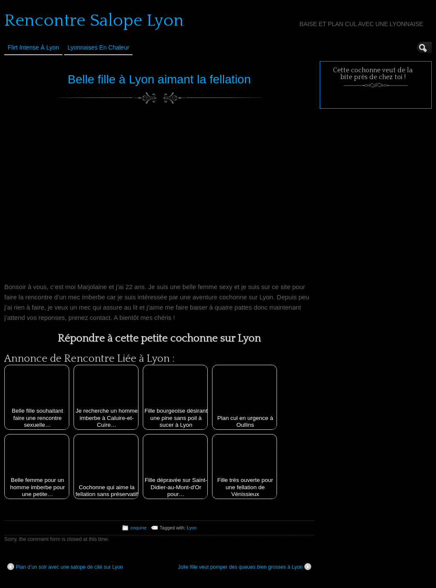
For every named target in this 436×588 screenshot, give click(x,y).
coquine (138, 527)
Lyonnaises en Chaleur (98, 47)
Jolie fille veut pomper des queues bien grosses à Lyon (244, 566)
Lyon (192, 527)
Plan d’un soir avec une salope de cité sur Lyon (65, 566)
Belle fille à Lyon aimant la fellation (159, 79)
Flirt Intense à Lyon (33, 47)
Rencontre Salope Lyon (94, 20)
